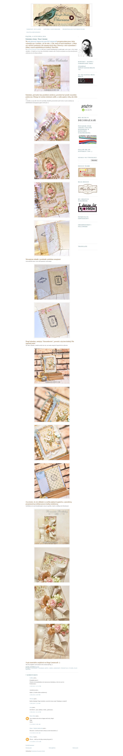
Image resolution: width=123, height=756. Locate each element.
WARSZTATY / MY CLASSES (33, 29)
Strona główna (52, 747)
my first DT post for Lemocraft (35, 49)
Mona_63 (32, 736)
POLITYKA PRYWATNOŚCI (33, 32)
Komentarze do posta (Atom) (38, 751)
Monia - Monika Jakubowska (36, 728)
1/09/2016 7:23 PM (35, 703)
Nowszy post (29, 747)
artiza (31, 707)
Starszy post (75, 747)
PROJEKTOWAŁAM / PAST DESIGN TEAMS (74, 29)
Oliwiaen (32, 698)
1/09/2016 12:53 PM (35, 686)
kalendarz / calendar (37, 668)
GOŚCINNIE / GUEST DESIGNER (52, 29)
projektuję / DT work (67, 668)
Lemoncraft (57, 668)
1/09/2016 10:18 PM (35, 712)
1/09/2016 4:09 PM (35, 694)
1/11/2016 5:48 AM (35, 724)
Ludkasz (31, 677)
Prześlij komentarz (30, 745)
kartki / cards (49, 668)
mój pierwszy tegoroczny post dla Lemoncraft (42, 41)
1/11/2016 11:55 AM (35, 741)
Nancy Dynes (33, 716)
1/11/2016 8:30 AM (35, 733)
